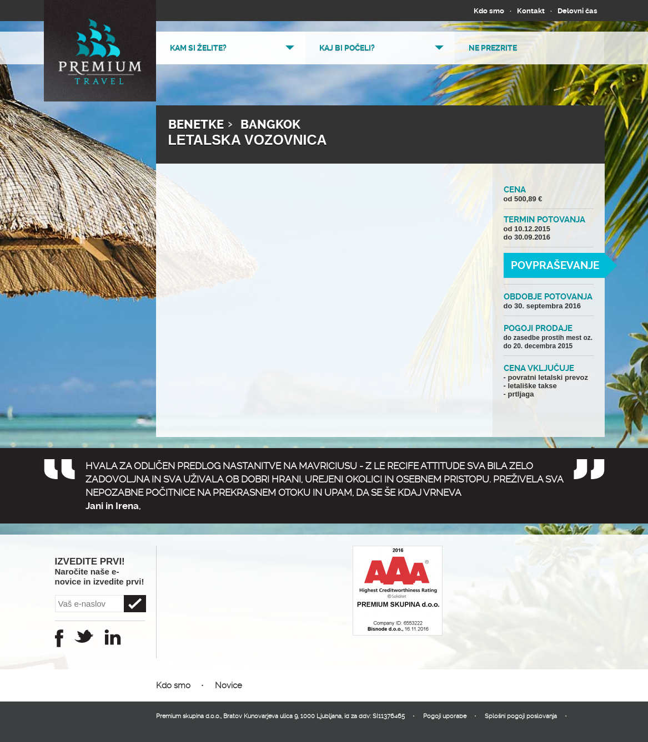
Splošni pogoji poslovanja (521, 716)
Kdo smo (489, 11)
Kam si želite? (198, 47)
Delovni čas (577, 11)
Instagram (112, 637)
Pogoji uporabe (444, 716)
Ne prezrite (493, 47)
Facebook (59, 638)
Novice (228, 685)
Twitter (83, 636)
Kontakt (531, 11)
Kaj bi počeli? (347, 47)
